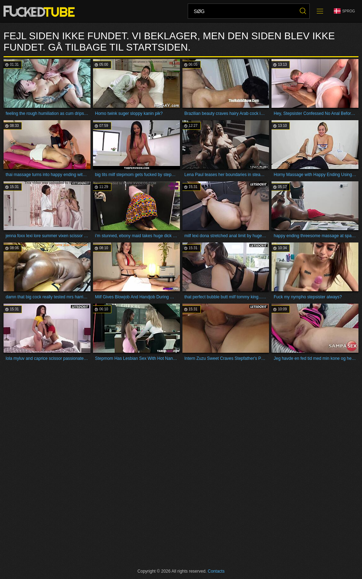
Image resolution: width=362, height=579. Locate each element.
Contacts (216, 571)
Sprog (344, 11)
